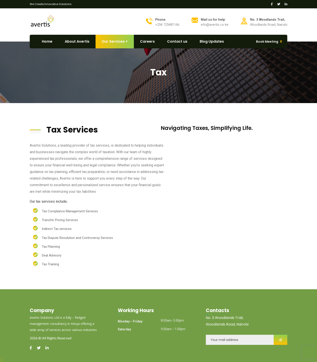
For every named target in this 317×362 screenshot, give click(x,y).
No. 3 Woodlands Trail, (224, 317)
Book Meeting (267, 41)
